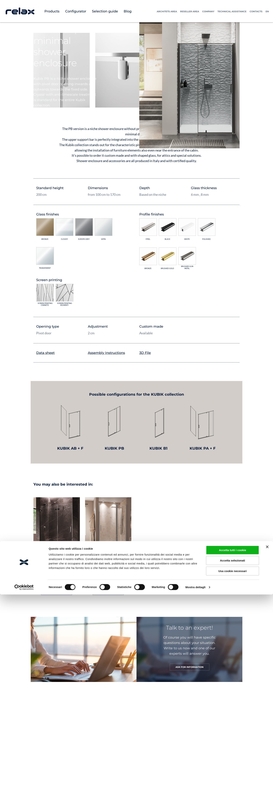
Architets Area (167, 11)
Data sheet (45, 353)
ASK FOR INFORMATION (190, 667)
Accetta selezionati (232, 702)
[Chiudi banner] (267, 688)
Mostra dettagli (195, 728)
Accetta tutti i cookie (232, 691)
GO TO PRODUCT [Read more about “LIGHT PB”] (108, 591)
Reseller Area (189, 11)
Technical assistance (231, 11)
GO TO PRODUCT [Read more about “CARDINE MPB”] (56, 591)
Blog (127, 11)
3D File (145, 353)
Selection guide (105, 11)
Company (208, 11)
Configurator (75, 11)
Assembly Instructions (106, 353)
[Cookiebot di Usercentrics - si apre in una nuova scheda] (24, 729)
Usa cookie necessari (232, 712)
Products (51, 11)
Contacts (256, 11)
